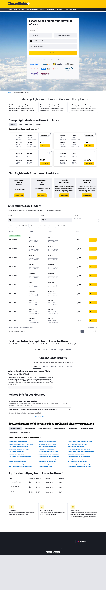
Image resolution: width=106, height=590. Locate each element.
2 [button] (85, 330)
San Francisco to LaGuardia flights (77, 442)
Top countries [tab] (14, 431)
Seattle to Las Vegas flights (16, 452)
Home (10, 10)
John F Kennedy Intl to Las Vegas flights (79, 447)
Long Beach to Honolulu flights (47, 445)
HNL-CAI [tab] (45, 348)
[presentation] (37, 24)
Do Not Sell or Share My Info (47, 546)
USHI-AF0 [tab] (37, 365)
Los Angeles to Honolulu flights (47, 442)
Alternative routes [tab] (15, 427)
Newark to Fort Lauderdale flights (48, 457)
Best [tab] (20, 123)
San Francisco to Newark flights (47, 440)
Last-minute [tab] (28, 123)
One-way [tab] (38, 123)
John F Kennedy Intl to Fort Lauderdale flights (81, 450)
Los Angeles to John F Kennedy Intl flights (79, 465)
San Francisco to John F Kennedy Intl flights (21, 442)
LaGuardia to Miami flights (16, 450)
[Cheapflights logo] (18, 4)
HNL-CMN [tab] (37, 348)
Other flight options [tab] (59, 427)
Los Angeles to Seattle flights (76, 457)
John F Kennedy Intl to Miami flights (49, 452)
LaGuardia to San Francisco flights (18, 445)
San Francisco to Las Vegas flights (77, 460)
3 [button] (89, 330)
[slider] (99, 219)
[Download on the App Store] (56, 551)
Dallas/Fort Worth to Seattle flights (48, 450)
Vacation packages (32, 10)
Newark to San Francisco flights (18, 440)
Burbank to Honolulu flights (76, 452)
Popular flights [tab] (73, 427)
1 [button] (82, 330)
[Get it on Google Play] (49, 551)
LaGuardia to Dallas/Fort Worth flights (20, 455)
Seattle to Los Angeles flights (47, 462)
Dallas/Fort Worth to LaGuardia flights (79, 455)
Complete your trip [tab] (29, 427)
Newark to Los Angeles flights (17, 460)
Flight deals (50, 10)
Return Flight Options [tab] (87, 427)
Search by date (19, 10)
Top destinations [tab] (25, 431)
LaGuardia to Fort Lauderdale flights (19, 447)
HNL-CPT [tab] (68, 348)
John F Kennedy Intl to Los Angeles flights (79, 462)
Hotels (42, 10)
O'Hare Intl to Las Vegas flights (47, 460)
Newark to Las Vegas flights (76, 445)
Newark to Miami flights (45, 465)
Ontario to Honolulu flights (46, 447)
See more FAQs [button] (39, 415)
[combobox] (33, 30)
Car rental (59, 10)
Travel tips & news (70, 10)
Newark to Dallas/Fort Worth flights (49, 455)
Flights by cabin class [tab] (44, 427)
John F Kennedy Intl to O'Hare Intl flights (20, 465)
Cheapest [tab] (12, 123)
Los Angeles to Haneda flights (17, 462)
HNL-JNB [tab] (61, 348)
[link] (19, 194)
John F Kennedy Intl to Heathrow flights (20, 457)
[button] (39, 40)
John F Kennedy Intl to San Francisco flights (80, 440)
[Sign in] (79, 10)
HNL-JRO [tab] (53, 348)
